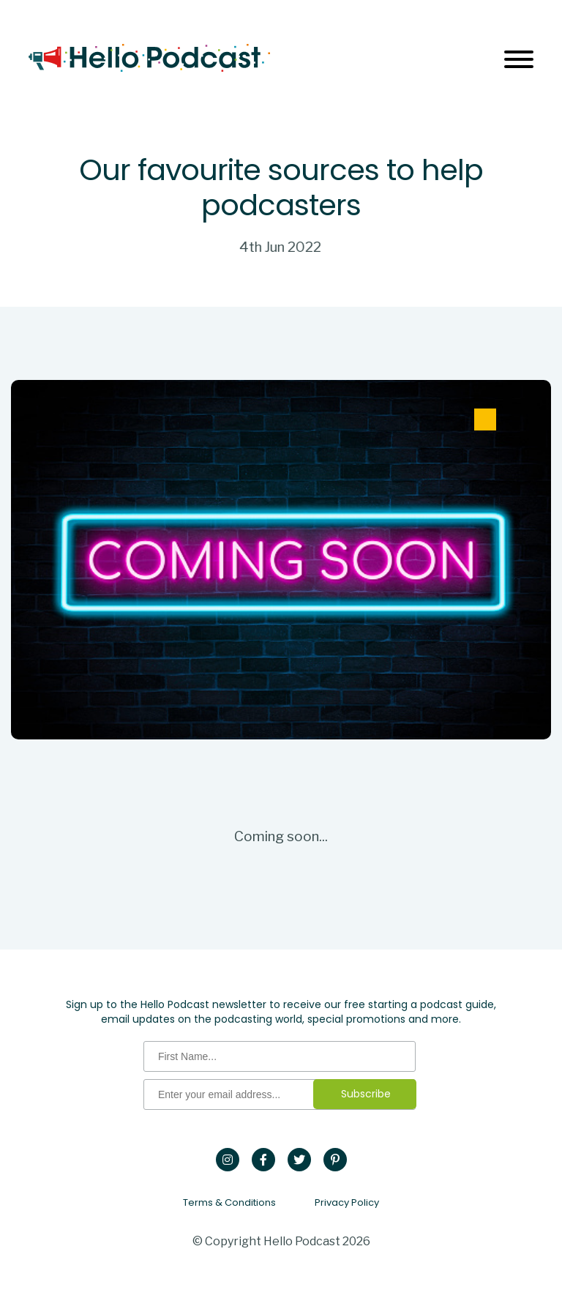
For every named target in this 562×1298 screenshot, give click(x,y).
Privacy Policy (347, 1202)
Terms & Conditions (229, 1202)
